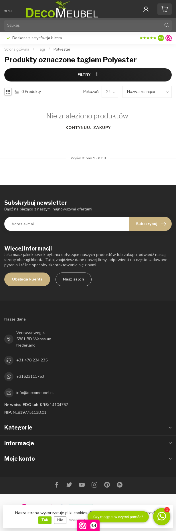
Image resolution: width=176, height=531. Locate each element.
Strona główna (16, 49)
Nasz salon (73, 279)
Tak (44, 520)
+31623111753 (30, 376)
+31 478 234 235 (32, 360)
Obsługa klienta (27, 279)
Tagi (41, 49)
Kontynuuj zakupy (88, 127)
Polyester (62, 49)
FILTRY (88, 74)
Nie (60, 520)
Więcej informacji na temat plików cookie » (104, 520)
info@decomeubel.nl (35, 392)
